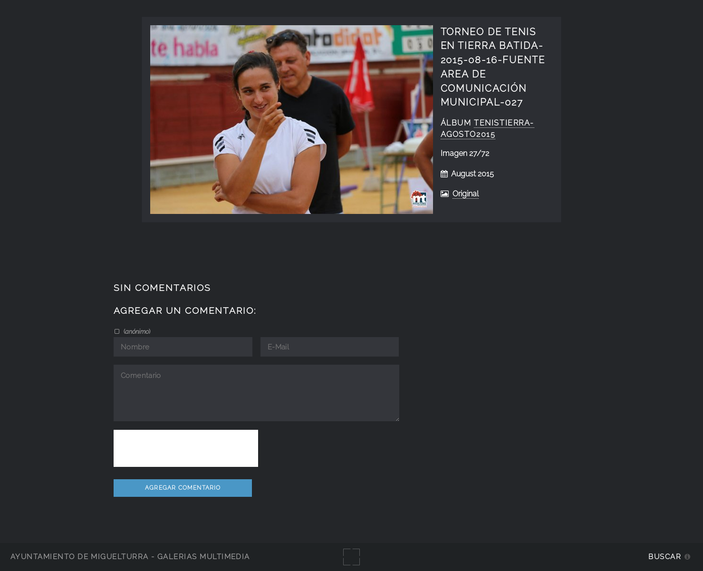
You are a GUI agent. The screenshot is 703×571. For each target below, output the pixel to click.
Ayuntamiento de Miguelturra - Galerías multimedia (130, 556)
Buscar (664, 556)
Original (466, 193)
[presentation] (186, 448)
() (136, 331)
